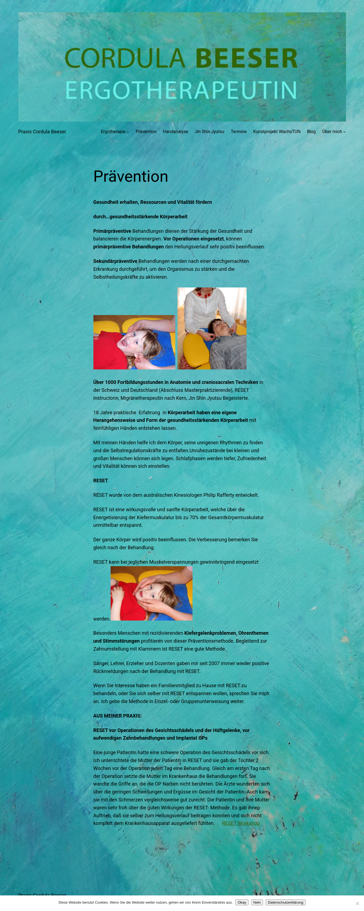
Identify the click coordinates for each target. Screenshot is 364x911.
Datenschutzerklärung (285, 902)
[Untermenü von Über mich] (344, 131)
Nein (257, 902)
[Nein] (357, 903)
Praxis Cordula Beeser (42, 131)
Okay (242, 902)
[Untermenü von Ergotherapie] (127, 131)
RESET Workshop (241, 823)
